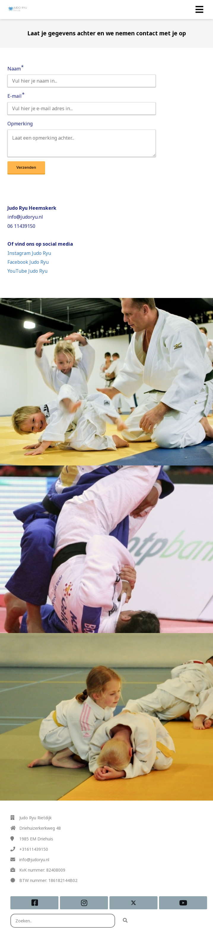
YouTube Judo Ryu (27, 271)
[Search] (125, 921)
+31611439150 (33, 849)
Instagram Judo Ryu (29, 253)
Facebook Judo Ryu (28, 262)
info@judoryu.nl (34, 859)
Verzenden (26, 167)
